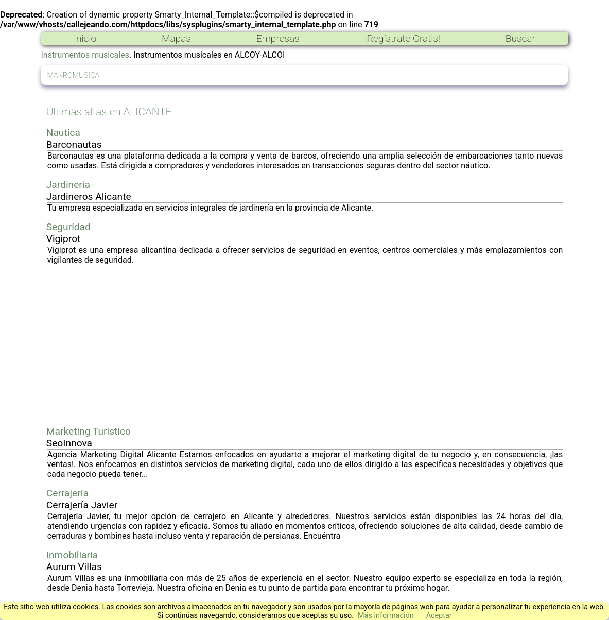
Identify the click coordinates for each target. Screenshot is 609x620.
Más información (386, 615)
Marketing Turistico (88, 431)
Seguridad (68, 227)
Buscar (520, 38)
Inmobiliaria (72, 555)
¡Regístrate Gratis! (402, 38)
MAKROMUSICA (73, 75)
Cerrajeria (67, 493)
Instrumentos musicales (85, 55)
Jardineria (68, 185)
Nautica (63, 133)
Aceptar (439, 615)
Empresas (278, 38)
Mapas (176, 38)
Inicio (85, 38)
